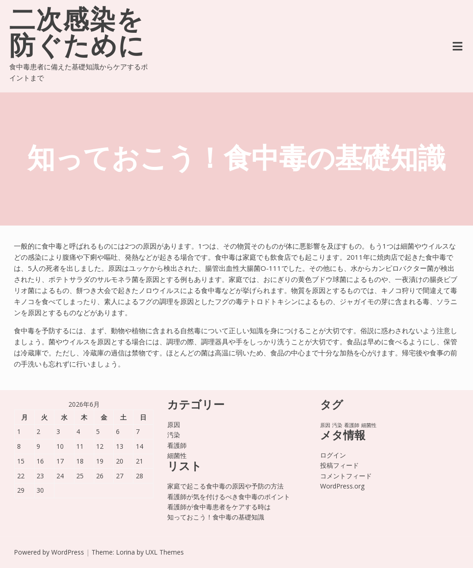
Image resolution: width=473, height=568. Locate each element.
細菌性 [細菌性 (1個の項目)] (368, 425)
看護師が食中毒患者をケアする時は (219, 506)
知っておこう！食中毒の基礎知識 (215, 517)
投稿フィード (339, 465)
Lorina (125, 552)
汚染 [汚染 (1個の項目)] (337, 425)
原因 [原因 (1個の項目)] (325, 425)
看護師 (177, 445)
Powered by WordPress (49, 552)
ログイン (333, 455)
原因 (173, 424)
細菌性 (177, 455)
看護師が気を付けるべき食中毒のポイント (228, 496)
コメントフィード (346, 475)
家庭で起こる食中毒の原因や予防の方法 (225, 486)
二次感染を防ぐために (77, 35)
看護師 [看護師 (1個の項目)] (351, 425)
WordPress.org (342, 486)
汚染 (173, 434)
